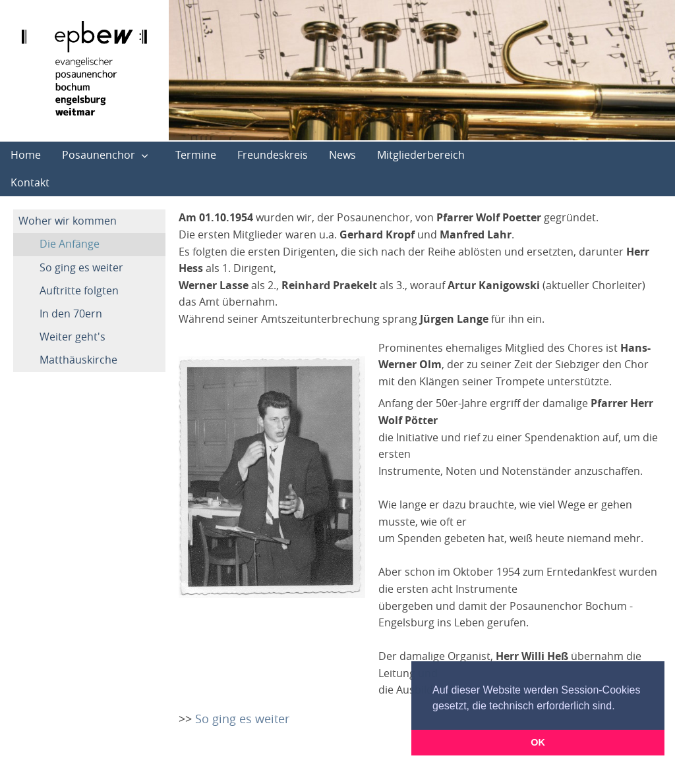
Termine (195, 155)
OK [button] (538, 742)
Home (26, 155)
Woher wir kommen (67, 220)
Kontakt (30, 182)
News (342, 155)
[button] (620, 707)
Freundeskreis (272, 155)
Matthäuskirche (78, 359)
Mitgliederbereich (421, 155)
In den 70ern (71, 313)
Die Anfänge (70, 243)
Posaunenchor (98, 155)
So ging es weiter (81, 267)
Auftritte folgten (79, 290)
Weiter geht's (72, 336)
